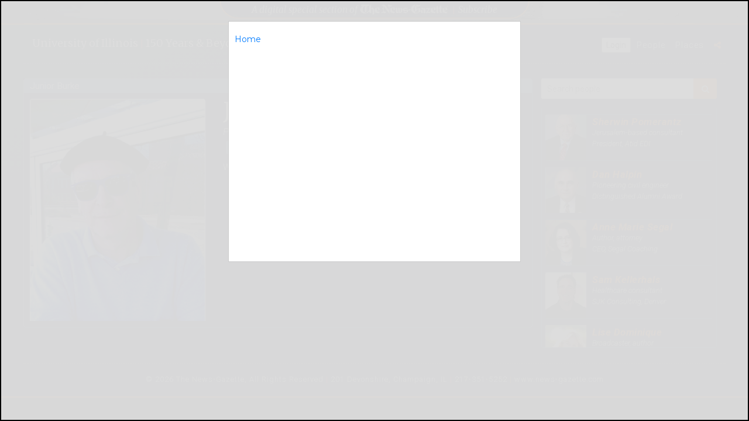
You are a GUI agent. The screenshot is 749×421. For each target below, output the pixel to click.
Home (248, 39)
